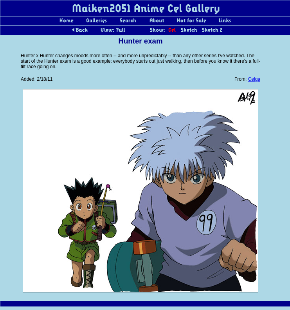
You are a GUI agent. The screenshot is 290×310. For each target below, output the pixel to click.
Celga (254, 79)
